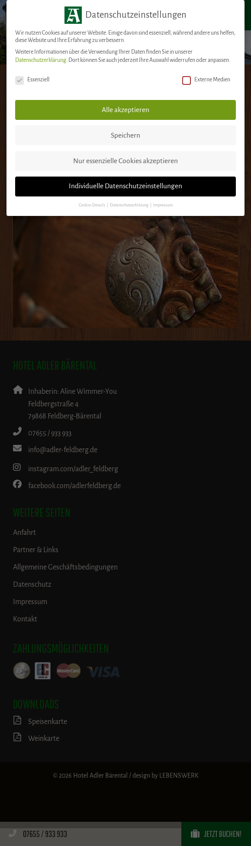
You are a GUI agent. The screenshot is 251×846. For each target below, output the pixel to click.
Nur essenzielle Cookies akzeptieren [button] (125, 161)
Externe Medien (206, 80)
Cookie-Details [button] (92, 205)
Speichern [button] (125, 135)
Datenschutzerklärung (40, 60)
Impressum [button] (163, 205)
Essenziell (32, 80)
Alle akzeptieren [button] (125, 110)
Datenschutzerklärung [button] (129, 205)
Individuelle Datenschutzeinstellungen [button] (125, 186)
